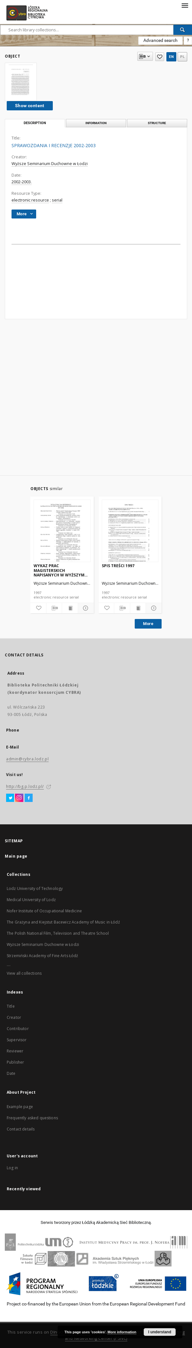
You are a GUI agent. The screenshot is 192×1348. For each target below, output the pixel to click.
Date (11, 1073)
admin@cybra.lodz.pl (27, 759)
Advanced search (160, 40)
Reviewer (15, 1051)
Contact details (21, 1129)
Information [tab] (96, 123)
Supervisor (17, 1040)
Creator (14, 1017)
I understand (159, 1332)
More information (122, 1332)
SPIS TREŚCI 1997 (118, 565)
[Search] (182, 30)
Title (11, 1006)
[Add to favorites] (38, 608)
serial (57, 200)
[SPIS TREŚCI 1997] (130, 531)
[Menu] (184, 5)
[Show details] (85, 608)
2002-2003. (22, 182)
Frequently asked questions (32, 1118)
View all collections (24, 973)
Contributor (18, 1028)
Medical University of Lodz (31, 899)
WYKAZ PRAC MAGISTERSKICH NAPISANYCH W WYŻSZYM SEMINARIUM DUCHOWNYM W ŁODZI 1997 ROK (60, 570)
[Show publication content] (70, 608)
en (171, 57)
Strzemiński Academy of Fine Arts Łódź (42, 955)
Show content (29, 105)
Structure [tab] (157, 123)
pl (182, 57)
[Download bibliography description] (54, 608)
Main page (16, 856)
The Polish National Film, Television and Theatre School (58, 933)
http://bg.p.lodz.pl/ (25, 786)
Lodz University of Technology (35, 888)
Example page (20, 1106)
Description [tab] (35, 123)
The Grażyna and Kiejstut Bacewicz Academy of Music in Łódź (63, 922)
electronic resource (30, 200)
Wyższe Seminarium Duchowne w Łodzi (50, 163)
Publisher (15, 1062)
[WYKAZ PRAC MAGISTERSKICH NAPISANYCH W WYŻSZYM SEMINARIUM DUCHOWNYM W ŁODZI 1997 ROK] (62, 531)
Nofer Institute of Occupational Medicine (44, 911)
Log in (12, 1167)
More (148, 623)
